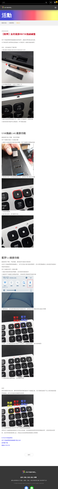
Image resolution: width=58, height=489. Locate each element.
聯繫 (35, 477)
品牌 (21, 477)
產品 (32, 477)
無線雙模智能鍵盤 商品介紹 (11, 440)
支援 (28, 477)
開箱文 (18, 23)
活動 (25, 477)
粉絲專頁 (7, 437)
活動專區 (11, 23)
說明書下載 (5, 442)
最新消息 (4, 23)
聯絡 (6, 445)
